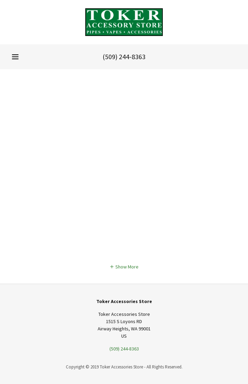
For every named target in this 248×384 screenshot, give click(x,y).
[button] (15, 57)
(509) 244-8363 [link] (124, 56)
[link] (124, 22)
